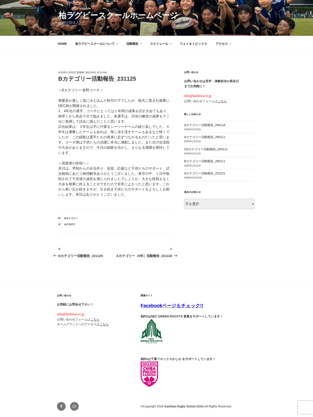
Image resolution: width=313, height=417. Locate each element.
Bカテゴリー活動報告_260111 (204, 161)
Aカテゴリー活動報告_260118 (204, 125)
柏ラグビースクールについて (97, 43)
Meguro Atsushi (96, 72)
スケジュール (161, 43)
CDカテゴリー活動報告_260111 (206, 149)
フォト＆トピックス (193, 43)
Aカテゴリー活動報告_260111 (204, 137)
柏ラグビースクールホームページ (118, 15)
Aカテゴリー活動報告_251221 (204, 173)
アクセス (224, 43)
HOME (62, 43)
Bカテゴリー (71, 218)
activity (69, 224)
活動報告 (134, 43)
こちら (222, 101)
